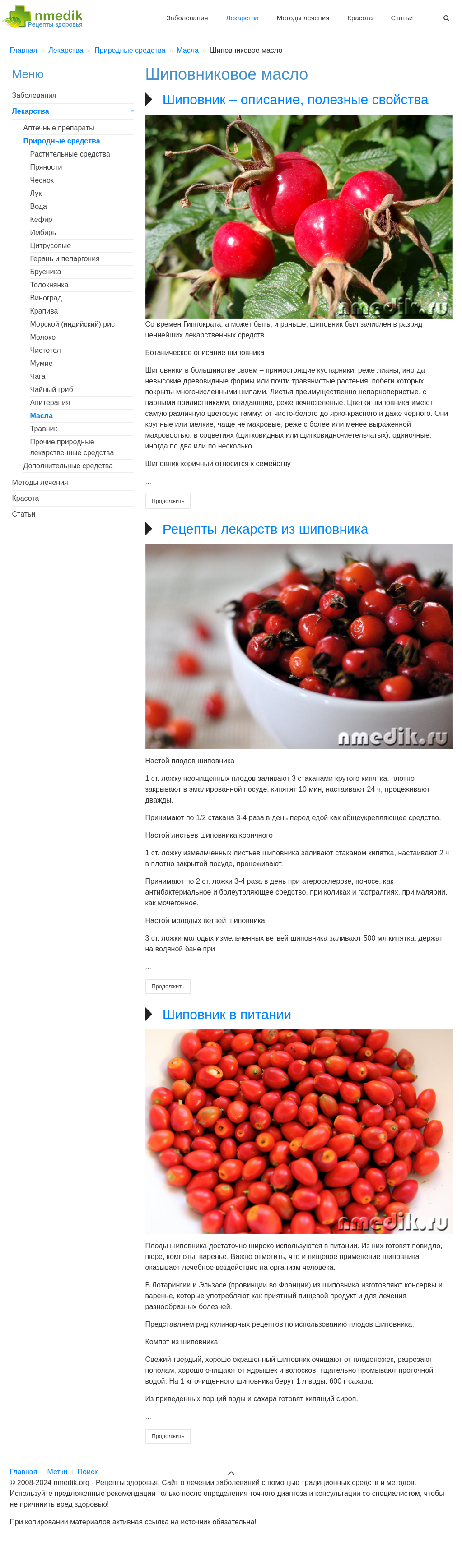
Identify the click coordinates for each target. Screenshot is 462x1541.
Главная (23, 1472)
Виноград (46, 298)
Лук (36, 193)
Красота (360, 18)
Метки (57, 1472)
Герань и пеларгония (65, 259)
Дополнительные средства (68, 466)
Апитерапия (50, 402)
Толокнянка (49, 285)
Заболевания (187, 18)
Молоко (43, 337)
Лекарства (242, 18)
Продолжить (168, 501)
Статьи (402, 18)
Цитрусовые (50, 245)
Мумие (41, 363)
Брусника (45, 272)
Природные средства (61, 141)
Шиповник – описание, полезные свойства (296, 99)
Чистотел (45, 350)
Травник (43, 429)
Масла (41, 416)
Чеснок (42, 180)
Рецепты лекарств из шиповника (265, 528)
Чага (38, 376)
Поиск (88, 1472)
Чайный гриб (51, 389)
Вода (38, 206)
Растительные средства (70, 154)
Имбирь (43, 232)
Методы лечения (303, 18)
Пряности (46, 167)
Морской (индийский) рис (72, 324)
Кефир (41, 219)
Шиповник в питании (227, 1014)
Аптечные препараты (58, 128)
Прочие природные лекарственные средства (72, 447)
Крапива (44, 311)
